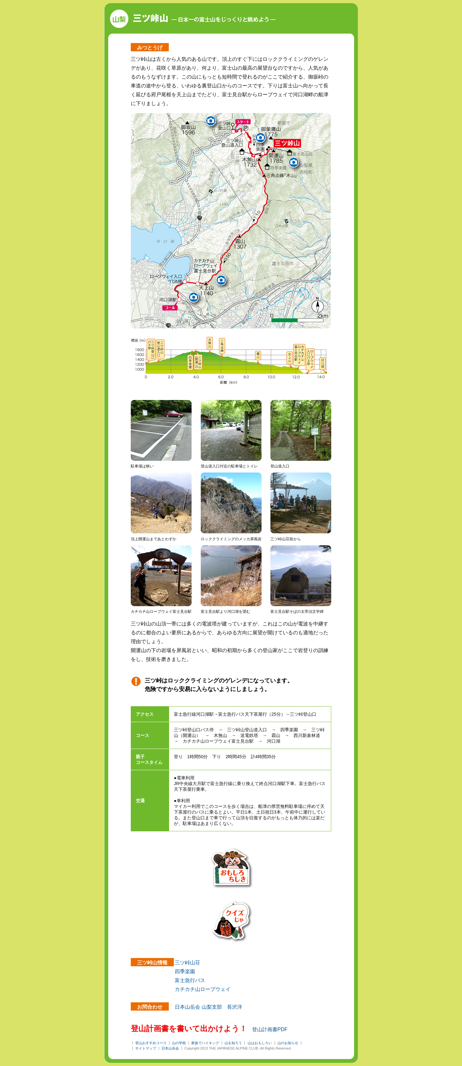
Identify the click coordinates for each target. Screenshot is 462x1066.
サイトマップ (145, 1048)
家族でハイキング (205, 1043)
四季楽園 (185, 971)
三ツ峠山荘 (187, 962)
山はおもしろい (260, 1043)
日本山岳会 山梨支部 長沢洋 (208, 1007)
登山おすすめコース (151, 1043)
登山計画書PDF (270, 1029)
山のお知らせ (287, 1043)
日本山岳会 (170, 1048)
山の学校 (179, 1043)
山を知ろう (233, 1043)
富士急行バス (190, 980)
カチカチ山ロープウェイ (203, 989)
